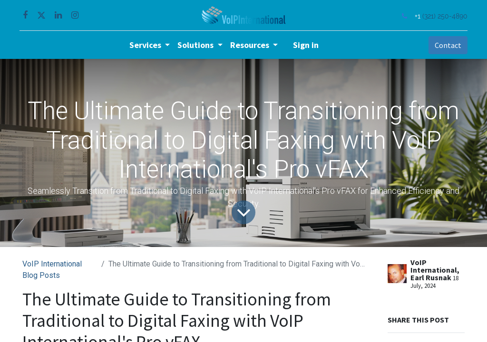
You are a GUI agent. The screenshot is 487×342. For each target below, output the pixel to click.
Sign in (306, 44)
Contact (445, 45)
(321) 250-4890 (442, 16)
